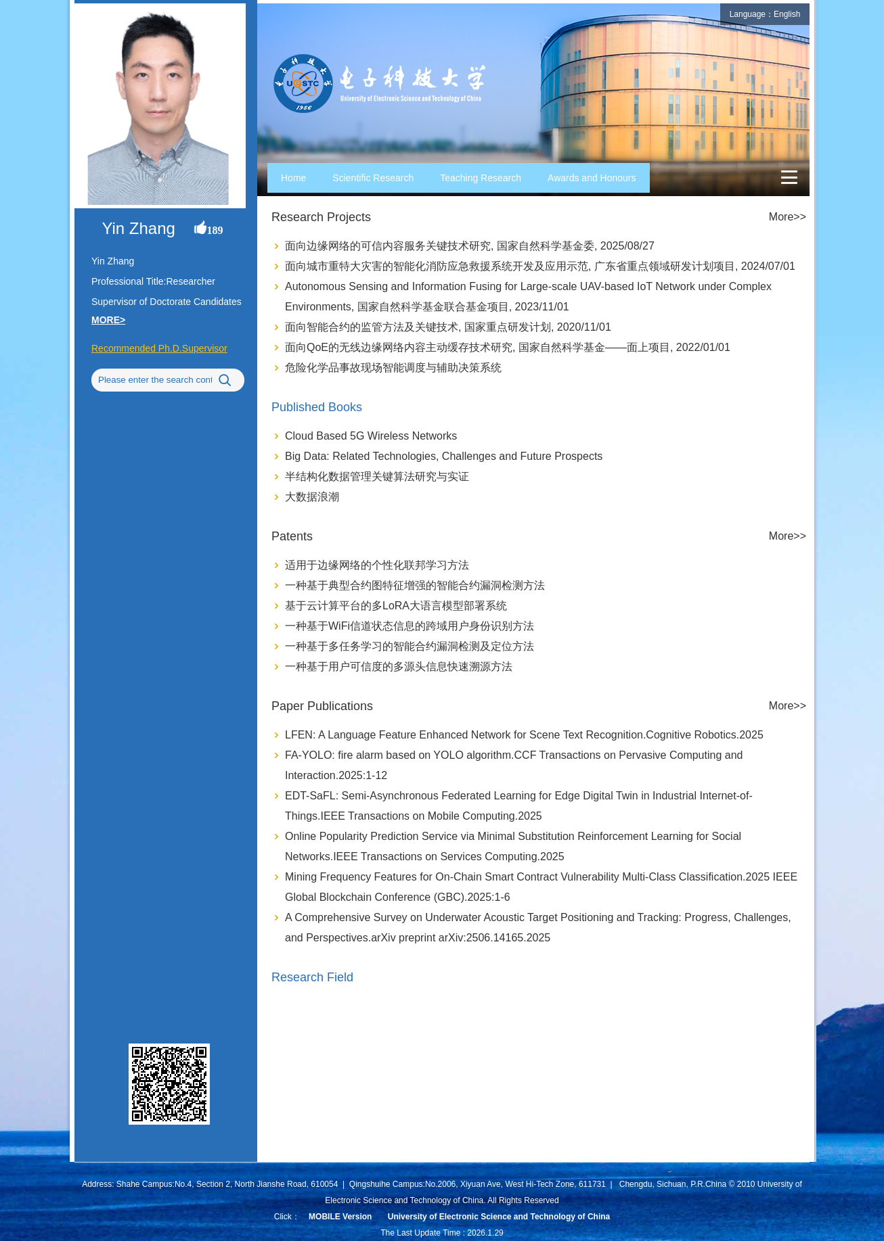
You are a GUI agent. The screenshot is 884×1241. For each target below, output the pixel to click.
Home (293, 177)
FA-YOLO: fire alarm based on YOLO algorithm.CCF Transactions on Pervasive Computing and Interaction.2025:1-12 (514, 765)
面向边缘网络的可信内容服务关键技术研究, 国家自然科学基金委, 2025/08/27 (470, 246)
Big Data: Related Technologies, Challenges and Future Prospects (443, 456)
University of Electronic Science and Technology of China (499, 1216)
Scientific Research (373, 177)
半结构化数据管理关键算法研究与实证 (377, 476)
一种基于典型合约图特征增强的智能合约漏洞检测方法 (415, 585)
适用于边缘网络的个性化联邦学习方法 (377, 565)
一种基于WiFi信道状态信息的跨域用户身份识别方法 (409, 626)
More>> (787, 217)
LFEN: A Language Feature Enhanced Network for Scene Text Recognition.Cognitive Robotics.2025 (524, 735)
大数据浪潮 (312, 496)
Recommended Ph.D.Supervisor (159, 348)
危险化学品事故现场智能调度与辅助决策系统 (393, 367)
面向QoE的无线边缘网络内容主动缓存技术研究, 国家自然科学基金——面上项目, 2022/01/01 (507, 347)
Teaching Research (480, 177)
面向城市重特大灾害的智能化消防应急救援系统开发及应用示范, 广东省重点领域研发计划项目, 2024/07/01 (540, 266)
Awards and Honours (592, 177)
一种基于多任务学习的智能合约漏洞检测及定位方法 (409, 646)
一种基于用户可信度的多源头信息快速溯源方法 (398, 666)
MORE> (108, 319)
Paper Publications (322, 706)
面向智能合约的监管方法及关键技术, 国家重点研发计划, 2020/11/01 (448, 327)
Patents (292, 536)
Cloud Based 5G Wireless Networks (371, 436)
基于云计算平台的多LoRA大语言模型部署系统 (396, 605)
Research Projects (321, 217)
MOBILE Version (340, 1216)
